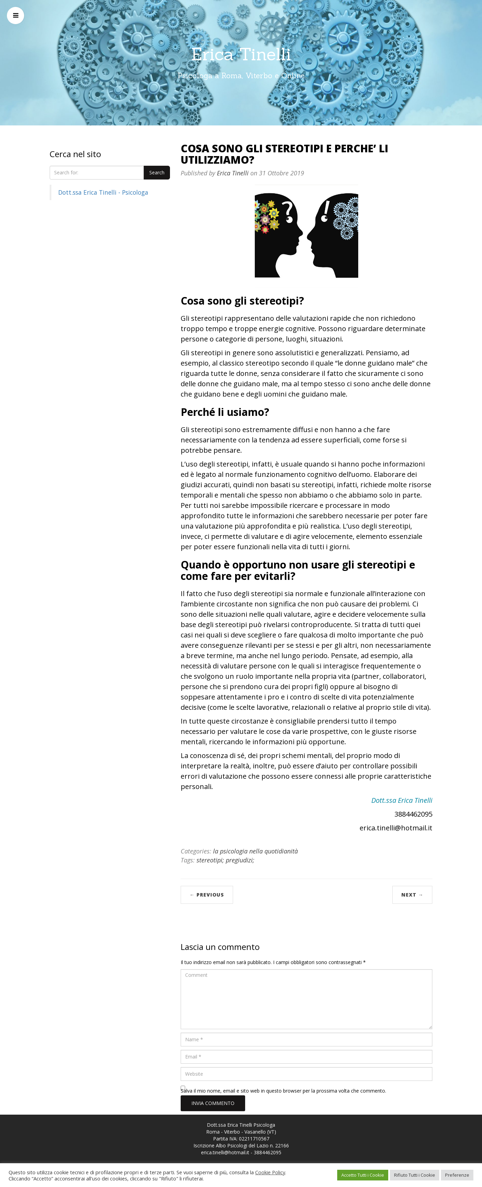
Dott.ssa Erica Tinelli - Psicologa (103, 192)
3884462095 (267, 1152)
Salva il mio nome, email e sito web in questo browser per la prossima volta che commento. (283, 1090)
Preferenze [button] (457, 1175)
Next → (412, 894)
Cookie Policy (270, 1172)
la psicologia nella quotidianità (255, 851)
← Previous (207, 894)
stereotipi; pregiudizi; (225, 860)
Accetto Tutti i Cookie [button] (362, 1175)
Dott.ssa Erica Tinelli (401, 800)
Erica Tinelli (241, 54)
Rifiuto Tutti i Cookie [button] (414, 1175)
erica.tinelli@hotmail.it (225, 1152)
